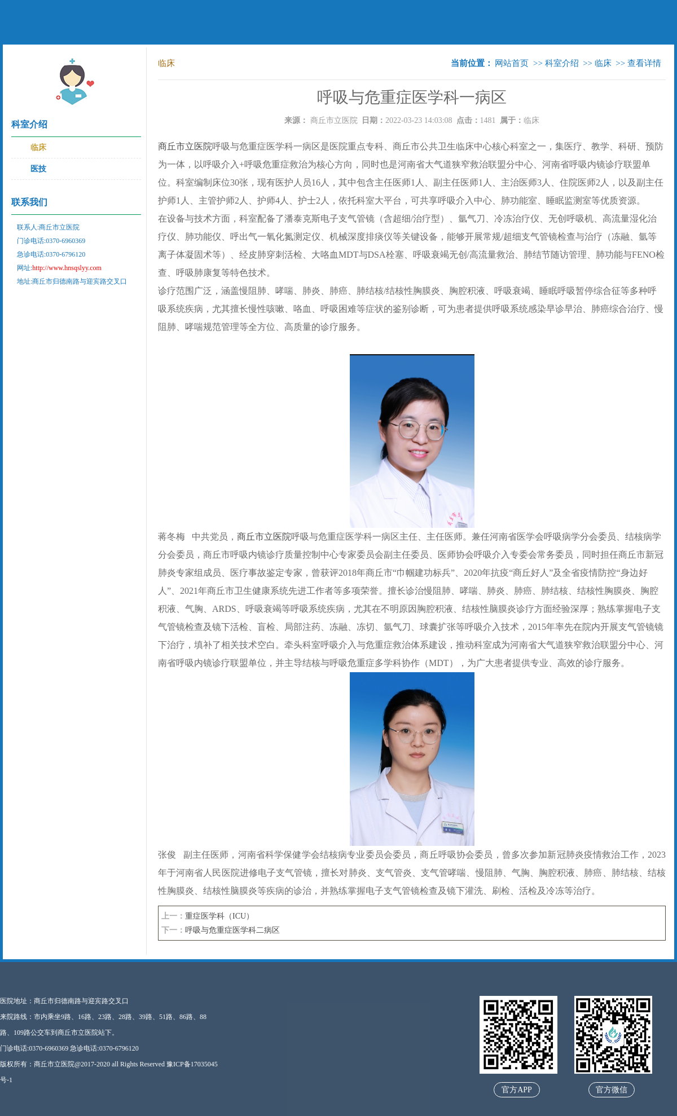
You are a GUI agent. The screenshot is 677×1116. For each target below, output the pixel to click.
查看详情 (644, 63)
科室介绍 (562, 63)
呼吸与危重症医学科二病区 (232, 930)
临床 (38, 147)
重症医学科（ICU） (219, 916)
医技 (38, 169)
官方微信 (611, 1090)
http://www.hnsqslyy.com (66, 268)
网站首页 (512, 63)
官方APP (517, 1090)
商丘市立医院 (334, 120)
